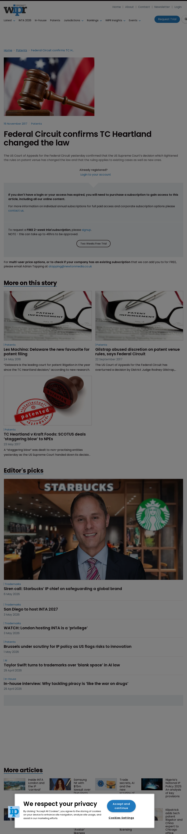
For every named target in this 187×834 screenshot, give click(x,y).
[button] (14, 812)
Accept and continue (121, 806)
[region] (84, 810)
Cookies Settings (121, 818)
